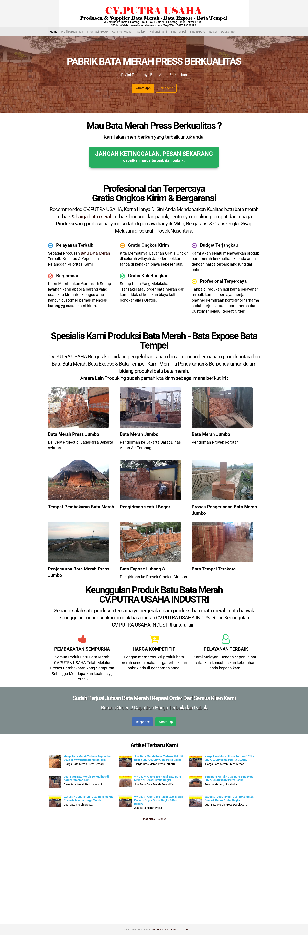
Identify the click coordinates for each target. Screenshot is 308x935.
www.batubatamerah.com (166, 929)
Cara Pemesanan (122, 31)
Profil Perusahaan (72, 31)
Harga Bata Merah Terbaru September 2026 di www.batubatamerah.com (88, 758)
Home (53, 31)
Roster (213, 31)
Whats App (143, 88)
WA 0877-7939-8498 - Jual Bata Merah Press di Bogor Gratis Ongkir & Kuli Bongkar (158, 800)
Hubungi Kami (158, 31)
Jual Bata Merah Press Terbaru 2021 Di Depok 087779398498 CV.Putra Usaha (158, 758)
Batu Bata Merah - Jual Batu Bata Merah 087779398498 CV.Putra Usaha (230, 778)
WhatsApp (166, 722)
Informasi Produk (97, 31)
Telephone (166, 88)
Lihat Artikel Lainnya (154, 819)
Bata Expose (197, 31)
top (185, 929)
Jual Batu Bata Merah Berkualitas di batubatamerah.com (86, 778)
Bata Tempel (178, 31)
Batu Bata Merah (95, 253)
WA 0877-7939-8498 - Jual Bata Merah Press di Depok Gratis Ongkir (229, 798)
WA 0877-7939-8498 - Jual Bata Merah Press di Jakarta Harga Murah (88, 798)
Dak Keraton (228, 31)
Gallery (141, 31)
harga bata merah (94, 217)
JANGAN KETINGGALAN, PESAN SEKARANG (154, 156)
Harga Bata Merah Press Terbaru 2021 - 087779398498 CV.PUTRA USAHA (229, 758)
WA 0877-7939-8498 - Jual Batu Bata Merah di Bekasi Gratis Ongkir (157, 778)
